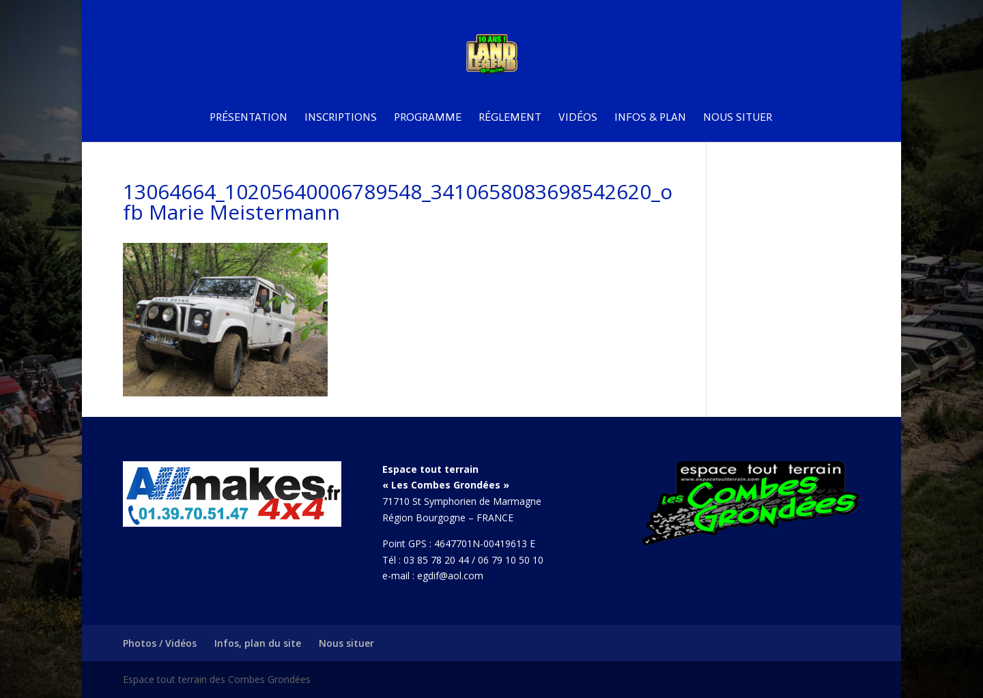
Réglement (510, 118)
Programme (427, 118)
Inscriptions (340, 118)
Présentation (248, 118)
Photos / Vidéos (160, 643)
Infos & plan (650, 118)
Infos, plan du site (257, 643)
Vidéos (577, 118)
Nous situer (737, 118)
